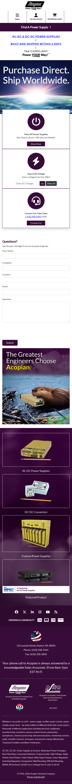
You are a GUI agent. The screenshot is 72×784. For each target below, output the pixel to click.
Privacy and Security (36, 777)
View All (51, 183)
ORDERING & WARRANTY (21, 620)
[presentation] (25, 331)
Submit (10, 342)
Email (5, 286)
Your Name (7, 251)
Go (42, 183)
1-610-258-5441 (33, 216)
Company (7, 262)
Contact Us (36, 223)
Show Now (36, 144)
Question (6, 299)
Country (6, 274)
